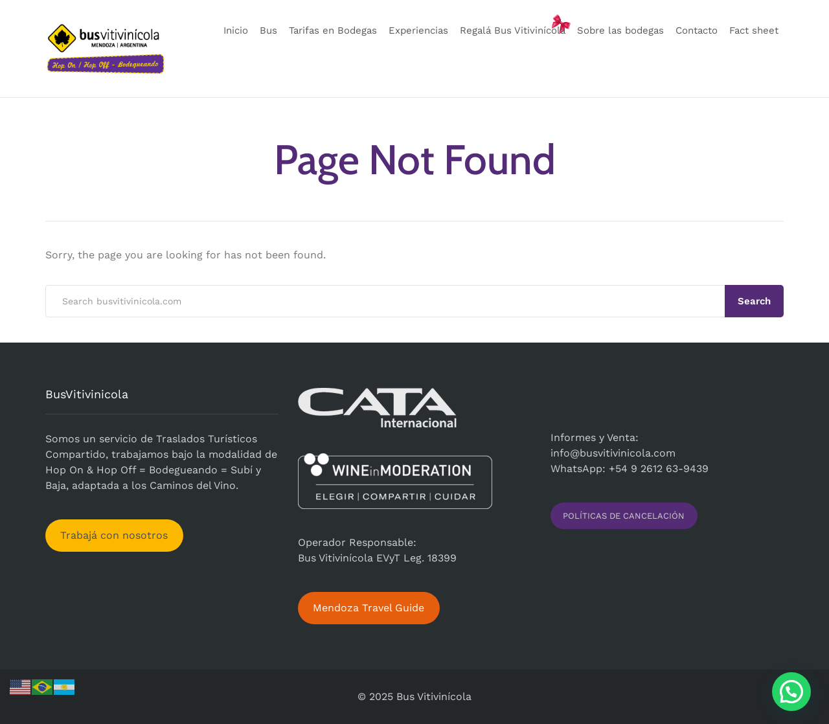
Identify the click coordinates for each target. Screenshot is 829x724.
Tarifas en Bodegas (333, 30)
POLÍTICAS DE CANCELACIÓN (624, 516)
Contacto (697, 30)
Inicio (235, 30)
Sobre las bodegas (620, 30)
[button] (791, 691)
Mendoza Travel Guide (368, 608)
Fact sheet (753, 30)
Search (754, 301)
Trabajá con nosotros (114, 535)
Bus (268, 30)
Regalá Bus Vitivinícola (512, 30)
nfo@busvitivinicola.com (614, 453)
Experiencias (418, 30)
